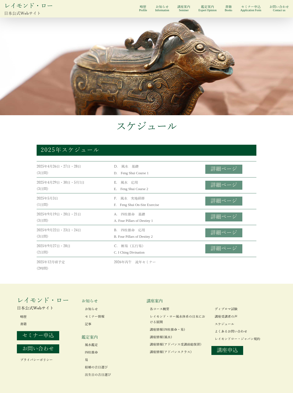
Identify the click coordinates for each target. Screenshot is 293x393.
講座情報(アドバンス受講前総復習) (175, 344)
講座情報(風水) (161, 337)
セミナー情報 (94, 317)
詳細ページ (224, 169)
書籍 (228, 8)
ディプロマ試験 (226, 309)
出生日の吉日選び (98, 375)
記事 (88, 324)
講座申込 (227, 350)
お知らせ (162, 8)
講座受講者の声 (226, 317)
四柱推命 (91, 352)
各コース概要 (159, 309)
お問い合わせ (279, 8)
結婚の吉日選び (96, 367)
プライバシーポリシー (36, 360)
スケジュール (224, 324)
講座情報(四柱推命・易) (167, 330)
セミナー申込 (250, 8)
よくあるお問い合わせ (231, 331)
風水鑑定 (91, 345)
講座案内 (183, 8)
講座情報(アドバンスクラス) (171, 352)
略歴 (143, 8)
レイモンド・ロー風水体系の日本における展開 (177, 319)
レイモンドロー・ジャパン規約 (237, 339)
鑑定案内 (207, 8)
